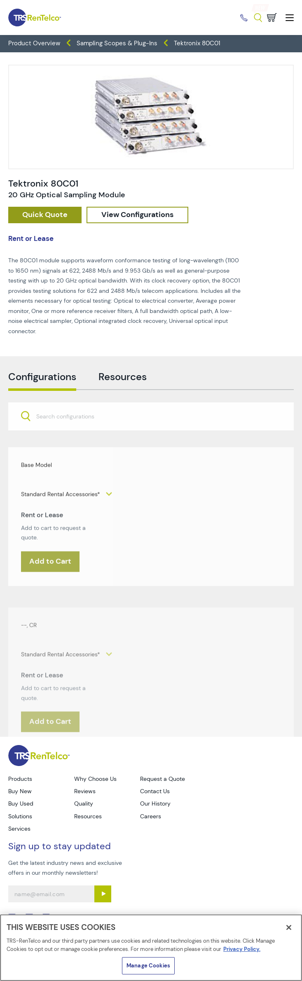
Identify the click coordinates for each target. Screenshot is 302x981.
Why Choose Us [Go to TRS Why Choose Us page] (95, 778)
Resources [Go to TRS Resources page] (88, 816)
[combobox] (151, 432)
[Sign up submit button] (102, 893)
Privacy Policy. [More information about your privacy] (241, 949)
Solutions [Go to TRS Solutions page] (20, 816)
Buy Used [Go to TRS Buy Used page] (20, 803)
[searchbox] (70, 433)
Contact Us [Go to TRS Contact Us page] (155, 791)
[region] (151, 947)
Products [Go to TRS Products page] (20, 778)
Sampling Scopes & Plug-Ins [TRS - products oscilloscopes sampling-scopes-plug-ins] (117, 43)
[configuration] (137, 215)
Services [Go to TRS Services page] (19, 828)
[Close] (289, 927)
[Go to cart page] (272, 17)
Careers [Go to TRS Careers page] (150, 816)
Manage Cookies (148, 965)
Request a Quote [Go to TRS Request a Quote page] (162, 778)
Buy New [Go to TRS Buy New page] (20, 791)
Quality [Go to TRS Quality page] (83, 803)
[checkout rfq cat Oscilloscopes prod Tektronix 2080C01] (45, 215)
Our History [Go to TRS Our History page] (155, 803)
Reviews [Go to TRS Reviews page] (85, 791)
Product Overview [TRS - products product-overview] (34, 43)
